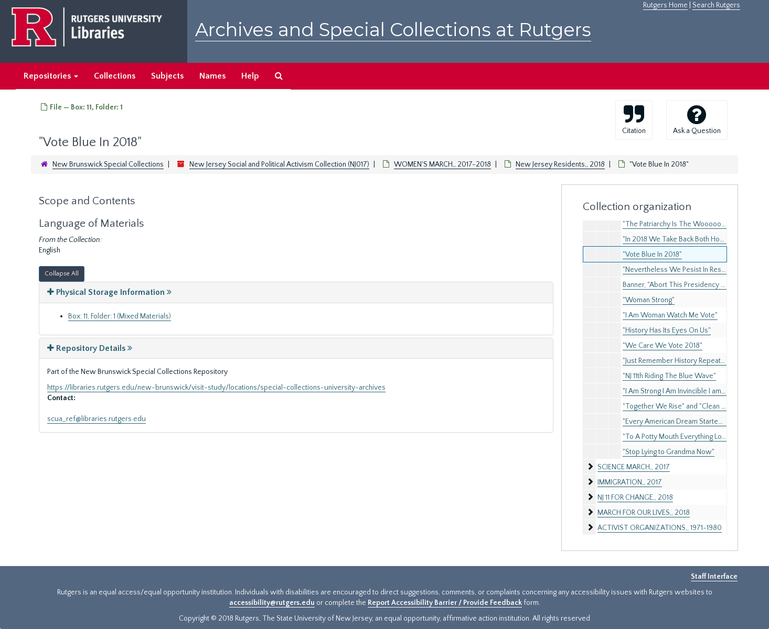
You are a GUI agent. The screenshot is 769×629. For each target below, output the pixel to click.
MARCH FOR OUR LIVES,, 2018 (643, 513)
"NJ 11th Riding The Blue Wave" (669, 376)
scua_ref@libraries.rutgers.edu (96, 419)
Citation (634, 119)
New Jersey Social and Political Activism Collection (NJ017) (279, 164)
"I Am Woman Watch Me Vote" (670, 315)
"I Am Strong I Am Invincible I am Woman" (686, 391)
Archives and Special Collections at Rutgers (393, 29)
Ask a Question (697, 119)
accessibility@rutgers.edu (272, 603)
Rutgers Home (665, 5)
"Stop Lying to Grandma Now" (668, 452)
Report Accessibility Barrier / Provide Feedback (445, 603)
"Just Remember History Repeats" (675, 361)
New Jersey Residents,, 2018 (560, 164)
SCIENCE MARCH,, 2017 (633, 467)
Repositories (51, 76)
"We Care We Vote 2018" (662, 345)
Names (212, 76)
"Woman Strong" (649, 300)
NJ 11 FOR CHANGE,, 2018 (635, 497)
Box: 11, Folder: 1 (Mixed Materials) (119, 316)
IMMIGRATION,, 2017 (629, 482)
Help (250, 76)
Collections (114, 76)
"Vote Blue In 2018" (652, 254)
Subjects (167, 76)
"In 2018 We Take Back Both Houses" (680, 239)
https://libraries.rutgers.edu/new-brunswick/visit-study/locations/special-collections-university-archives (216, 387)
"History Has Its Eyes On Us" (667, 330)
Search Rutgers (716, 5)
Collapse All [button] (62, 273)
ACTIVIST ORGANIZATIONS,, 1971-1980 (659, 528)
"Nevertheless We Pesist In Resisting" (681, 270)
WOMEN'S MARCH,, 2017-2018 (442, 164)
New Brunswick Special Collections (108, 164)
